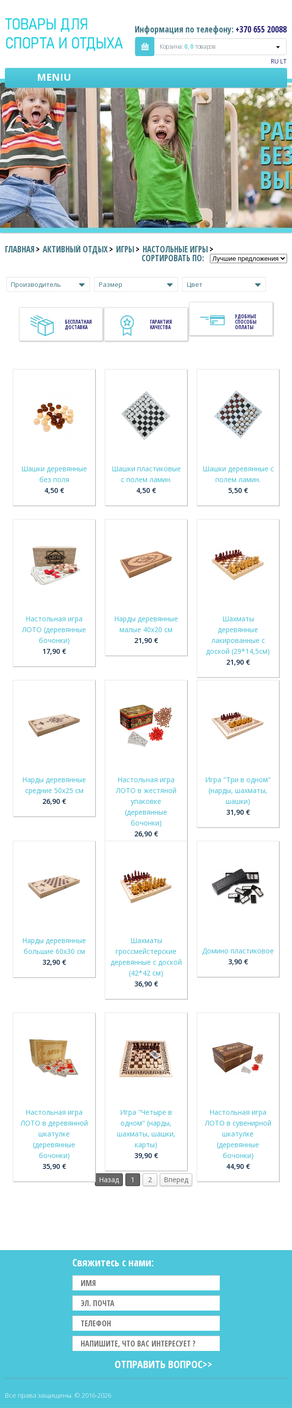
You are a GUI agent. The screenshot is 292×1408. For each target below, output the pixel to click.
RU (275, 61)
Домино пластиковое (238, 950)
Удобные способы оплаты (246, 322)
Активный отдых (75, 249)
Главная (19, 249)
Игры (125, 249)
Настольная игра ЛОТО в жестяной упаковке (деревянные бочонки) (146, 801)
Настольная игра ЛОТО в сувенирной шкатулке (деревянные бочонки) (238, 1133)
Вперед (176, 1179)
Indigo (64, 34)
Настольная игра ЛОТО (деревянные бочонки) (54, 629)
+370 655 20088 (261, 29)
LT (283, 61)
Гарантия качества (161, 324)
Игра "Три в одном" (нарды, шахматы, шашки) (238, 790)
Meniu (54, 77)
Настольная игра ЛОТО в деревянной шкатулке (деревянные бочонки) (54, 1133)
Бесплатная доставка (78, 324)
